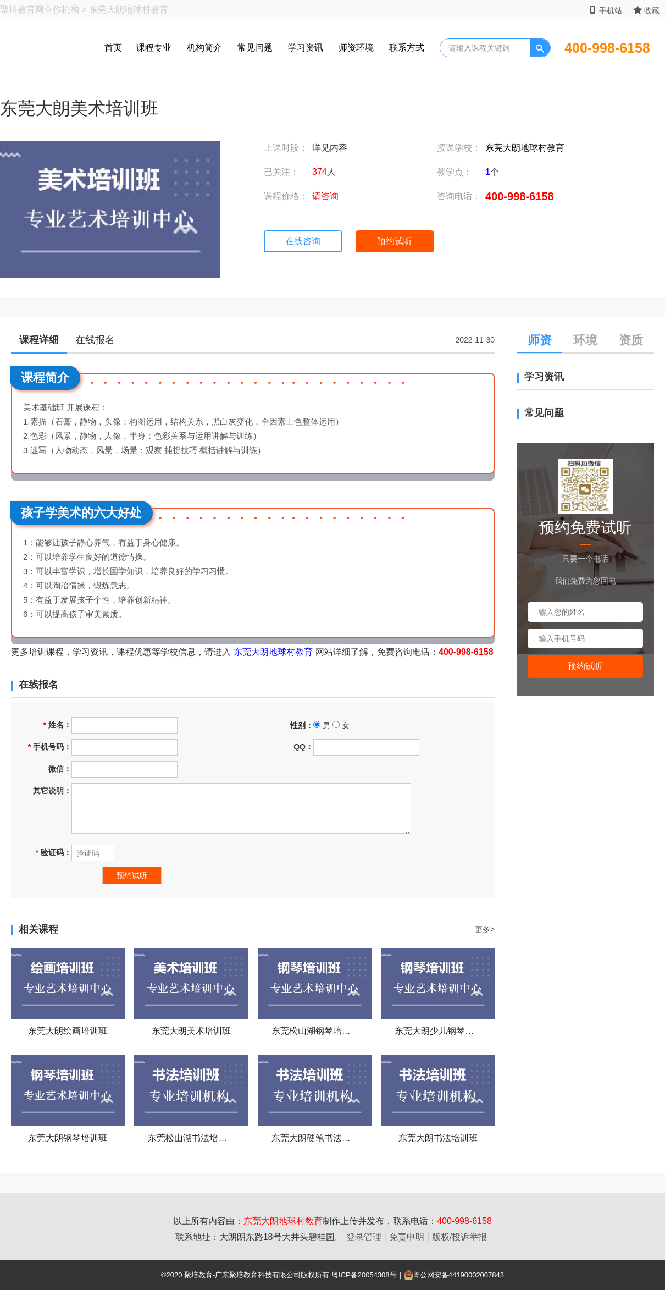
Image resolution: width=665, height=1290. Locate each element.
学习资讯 (305, 47)
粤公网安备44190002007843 (458, 1275)
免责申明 (406, 1237)
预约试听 (394, 241)
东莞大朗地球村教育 (524, 147)
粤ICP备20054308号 (364, 1275)
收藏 (646, 10)
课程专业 (153, 47)
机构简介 (204, 47)
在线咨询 (302, 241)
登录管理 (363, 1237)
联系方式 (406, 47)
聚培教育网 (22, 9)
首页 (113, 47)
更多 (485, 929)
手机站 (605, 10)
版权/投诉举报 (459, 1237)
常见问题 (255, 47)
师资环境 (356, 47)
